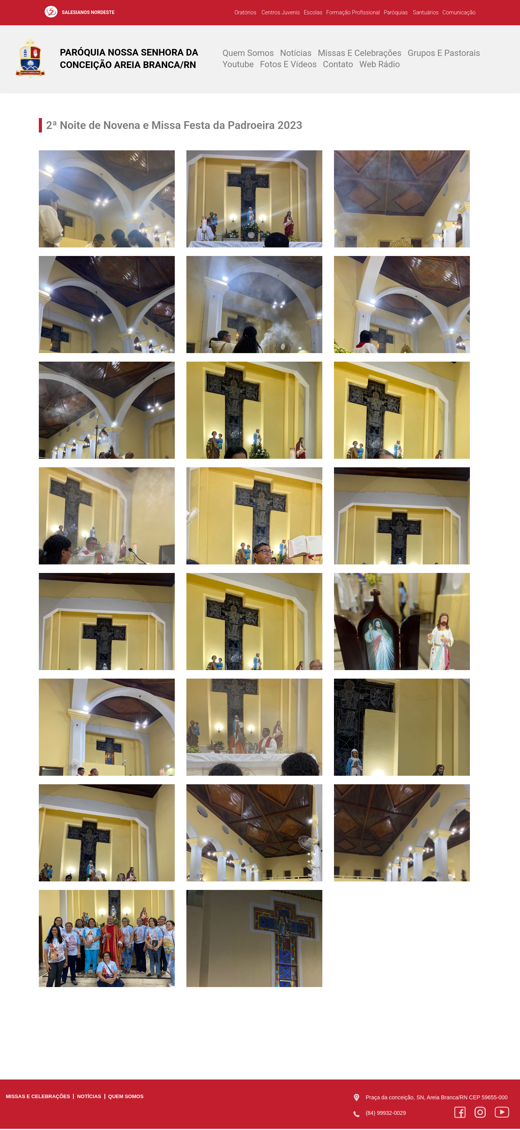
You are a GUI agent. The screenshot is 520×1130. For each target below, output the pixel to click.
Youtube (238, 65)
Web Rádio (379, 65)
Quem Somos (248, 53)
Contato (338, 65)
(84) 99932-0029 (386, 1114)
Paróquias (396, 12)
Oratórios (245, 12)
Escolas (313, 12)
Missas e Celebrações (359, 53)
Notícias (295, 53)
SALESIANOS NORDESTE (88, 12)
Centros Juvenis (280, 12)
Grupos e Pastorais (444, 53)
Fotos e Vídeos (288, 65)
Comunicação (458, 12)
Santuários (425, 12)
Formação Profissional (353, 12)
